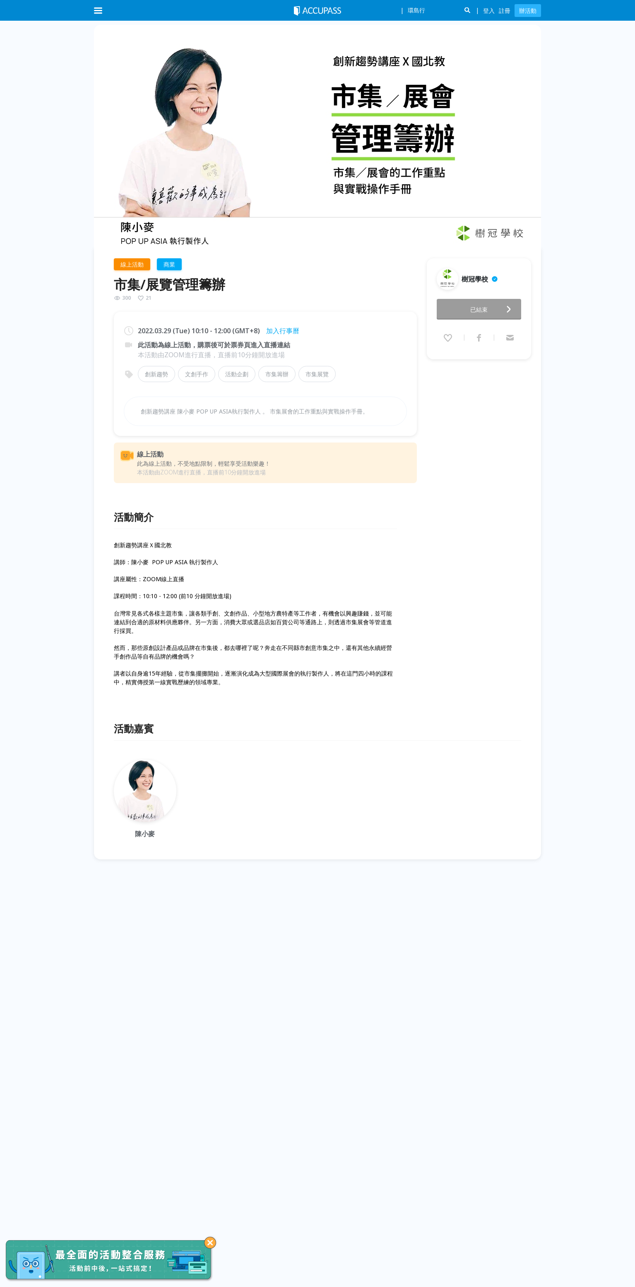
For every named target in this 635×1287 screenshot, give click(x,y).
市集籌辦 (277, 374)
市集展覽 (317, 374)
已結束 (493, 307)
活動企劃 (236, 374)
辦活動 (527, 10)
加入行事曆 (282, 330)
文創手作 (196, 374)
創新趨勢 (156, 374)
